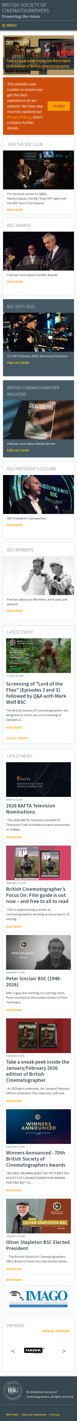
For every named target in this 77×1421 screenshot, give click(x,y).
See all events (17, 738)
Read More (15, 281)
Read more (15, 210)
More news (14, 1280)
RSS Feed (11, 1414)
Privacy (55, 1414)
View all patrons (56, 1331)
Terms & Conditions (34, 1414)
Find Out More (18, 363)
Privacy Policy (19, 117)
